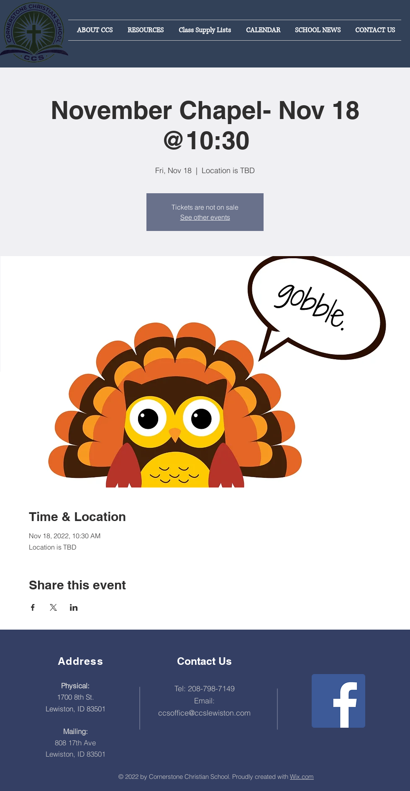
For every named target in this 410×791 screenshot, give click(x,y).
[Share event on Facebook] (33, 607)
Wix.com (302, 777)
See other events (205, 217)
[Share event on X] (53, 607)
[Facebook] (338, 701)
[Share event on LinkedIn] (74, 607)
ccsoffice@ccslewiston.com (204, 713)
